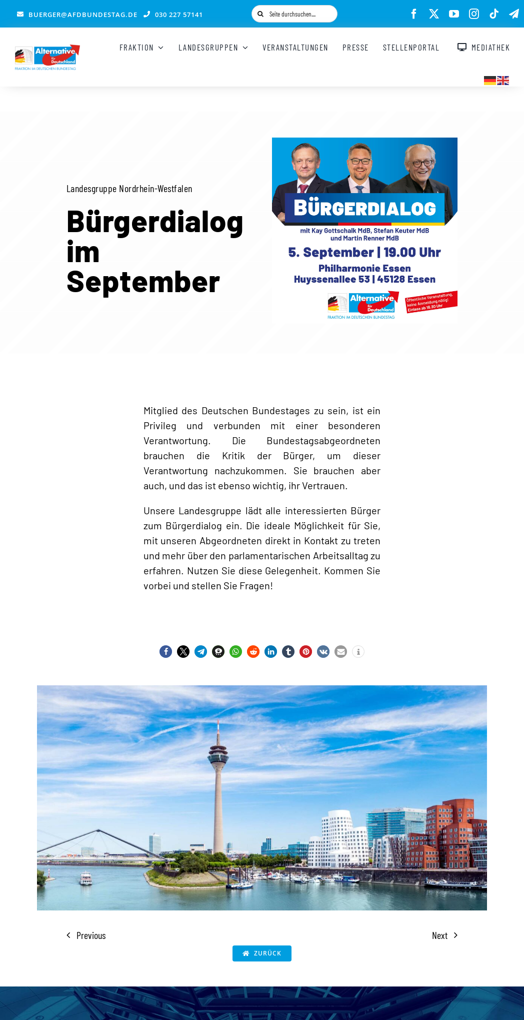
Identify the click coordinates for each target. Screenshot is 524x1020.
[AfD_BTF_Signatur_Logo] (47, 50)
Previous (91, 935)
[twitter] (434, 14)
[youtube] (454, 14)
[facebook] (414, 14)
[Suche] (260, 14)
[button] (166, 651)
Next (440, 935)
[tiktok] (494, 14)
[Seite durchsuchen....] (295, 14)
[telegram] (514, 14)
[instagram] (474, 14)
